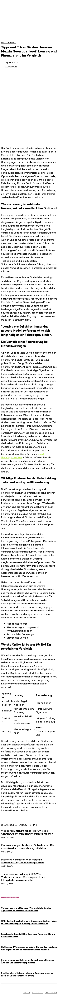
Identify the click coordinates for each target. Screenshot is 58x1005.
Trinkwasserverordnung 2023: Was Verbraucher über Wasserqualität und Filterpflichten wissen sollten (23, 877)
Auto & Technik (8, 43)
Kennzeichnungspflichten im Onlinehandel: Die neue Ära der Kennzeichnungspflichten (27, 847)
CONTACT (37, 992)
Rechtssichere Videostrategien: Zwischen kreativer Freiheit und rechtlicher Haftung (28, 974)
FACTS (26, 992)
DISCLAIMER (51, 992)
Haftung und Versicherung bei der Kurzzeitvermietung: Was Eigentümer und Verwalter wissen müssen (29, 948)
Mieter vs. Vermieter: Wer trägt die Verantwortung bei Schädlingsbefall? (22, 861)
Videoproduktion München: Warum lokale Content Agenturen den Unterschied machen (27, 832)
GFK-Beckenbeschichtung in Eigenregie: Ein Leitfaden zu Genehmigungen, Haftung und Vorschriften (29, 922)
